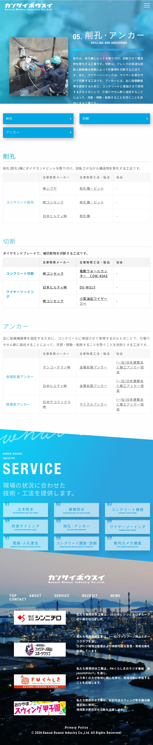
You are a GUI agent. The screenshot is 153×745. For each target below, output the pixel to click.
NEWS (116, 596)
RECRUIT (90, 596)
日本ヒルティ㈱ (55, 215)
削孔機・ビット (92, 188)
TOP (13, 596)
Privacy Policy (76, 727)
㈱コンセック (53, 202)
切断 (116, 120)
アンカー (40, 134)
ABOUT (35, 596)
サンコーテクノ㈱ (57, 367)
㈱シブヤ (50, 188)
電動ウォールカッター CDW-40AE (94, 273)
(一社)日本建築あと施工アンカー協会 (130, 367)
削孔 (40, 120)
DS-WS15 (88, 287)
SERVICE (62, 596)
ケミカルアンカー (93, 404)
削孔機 (85, 215)
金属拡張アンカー (93, 367)
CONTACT (18, 599)
